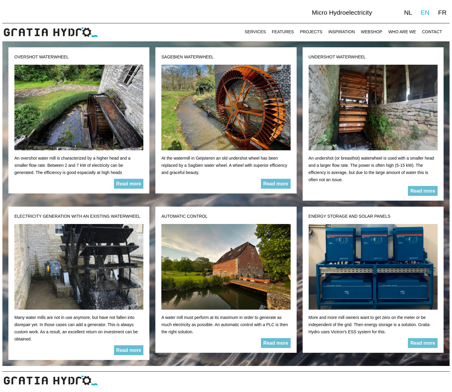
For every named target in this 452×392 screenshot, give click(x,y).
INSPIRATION (341, 31)
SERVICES (255, 31)
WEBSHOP (371, 31)
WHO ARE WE (402, 31)
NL (408, 12)
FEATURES (283, 31)
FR (442, 12)
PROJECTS (311, 31)
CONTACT (432, 31)
